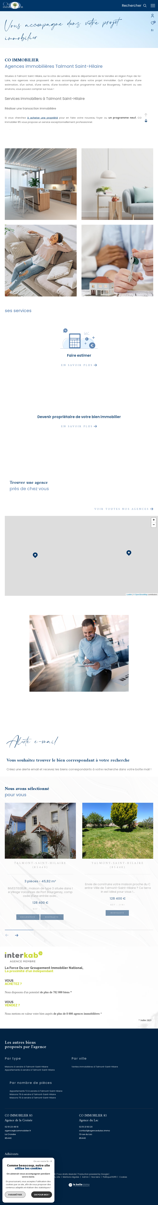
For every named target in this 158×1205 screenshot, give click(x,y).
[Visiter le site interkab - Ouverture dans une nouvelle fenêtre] (16, 1162)
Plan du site (55, 1177)
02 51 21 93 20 (86, 1126)
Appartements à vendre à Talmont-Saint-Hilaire (30, 1069)
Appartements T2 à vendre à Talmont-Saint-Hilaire (36, 1090)
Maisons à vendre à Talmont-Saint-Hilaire (26, 1066)
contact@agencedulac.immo (94, 1130)
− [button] (154, 525)
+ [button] (154, 520)
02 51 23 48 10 (11, 1126)
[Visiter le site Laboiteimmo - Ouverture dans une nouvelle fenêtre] (79, 1182)
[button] (16, 935)
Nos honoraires (38, 1177)
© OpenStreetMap (140, 594)
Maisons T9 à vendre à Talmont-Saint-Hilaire (33, 1094)
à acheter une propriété (42, 117)
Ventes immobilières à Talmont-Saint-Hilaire (95, 1066)
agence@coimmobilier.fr (18, 1130)
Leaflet (129, 594)
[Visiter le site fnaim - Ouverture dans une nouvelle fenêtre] (33, 1161)
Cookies (123, 1177)
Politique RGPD (110, 1177)
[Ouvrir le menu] (153, 5)
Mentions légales (71, 1177)
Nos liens (96, 1177)
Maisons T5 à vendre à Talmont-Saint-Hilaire (33, 1097)
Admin (85, 1177)
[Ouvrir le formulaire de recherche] (134, 5)
